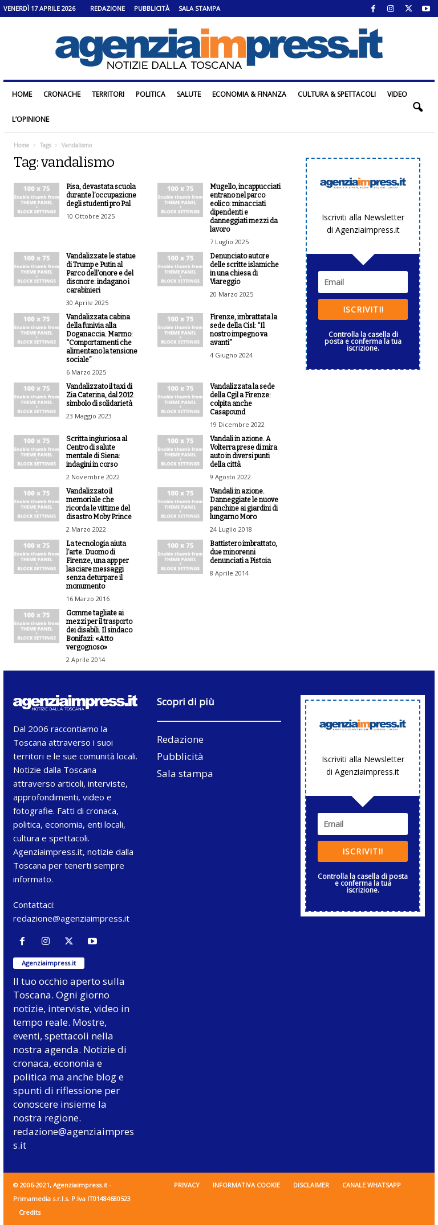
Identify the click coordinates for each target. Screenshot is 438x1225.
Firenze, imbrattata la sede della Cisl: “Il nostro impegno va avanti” (243, 330)
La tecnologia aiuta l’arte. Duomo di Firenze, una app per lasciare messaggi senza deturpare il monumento (97, 565)
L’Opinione (30, 119)
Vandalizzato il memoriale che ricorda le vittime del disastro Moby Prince (99, 504)
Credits (29, 1212)
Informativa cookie (246, 1185)
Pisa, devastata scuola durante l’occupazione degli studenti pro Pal (101, 195)
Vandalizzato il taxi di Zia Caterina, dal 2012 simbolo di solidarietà (99, 395)
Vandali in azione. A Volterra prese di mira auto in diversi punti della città (243, 451)
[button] (417, 107)
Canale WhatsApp (371, 1185)
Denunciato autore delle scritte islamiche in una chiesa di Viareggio (244, 269)
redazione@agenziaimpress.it (71, 918)
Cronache (61, 94)
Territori (108, 94)
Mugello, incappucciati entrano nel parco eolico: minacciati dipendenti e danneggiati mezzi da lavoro (245, 208)
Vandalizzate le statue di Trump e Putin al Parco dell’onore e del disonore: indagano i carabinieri (101, 273)
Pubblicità (151, 8)
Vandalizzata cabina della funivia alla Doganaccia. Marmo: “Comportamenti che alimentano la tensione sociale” (101, 338)
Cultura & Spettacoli (337, 94)
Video (397, 94)
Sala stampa (199, 8)
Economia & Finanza (249, 94)
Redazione (107, 8)
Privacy (187, 1185)
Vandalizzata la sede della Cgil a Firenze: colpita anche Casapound (242, 399)
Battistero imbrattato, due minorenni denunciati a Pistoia (243, 552)
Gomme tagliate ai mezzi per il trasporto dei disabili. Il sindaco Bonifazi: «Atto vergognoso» (99, 630)
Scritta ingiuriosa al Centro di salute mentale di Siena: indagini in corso (96, 451)
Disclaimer (311, 1185)
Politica (150, 94)
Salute (189, 94)
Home (22, 94)
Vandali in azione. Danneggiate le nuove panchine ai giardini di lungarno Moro (244, 504)
